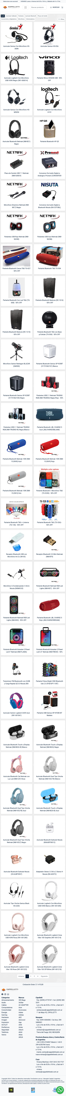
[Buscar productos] (38, 7)
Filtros (61, 19)
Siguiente (44, 976)
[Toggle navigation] (25, 7)
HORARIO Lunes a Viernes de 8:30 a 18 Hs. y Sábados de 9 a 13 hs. (41, 1)
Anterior (21, 976)
